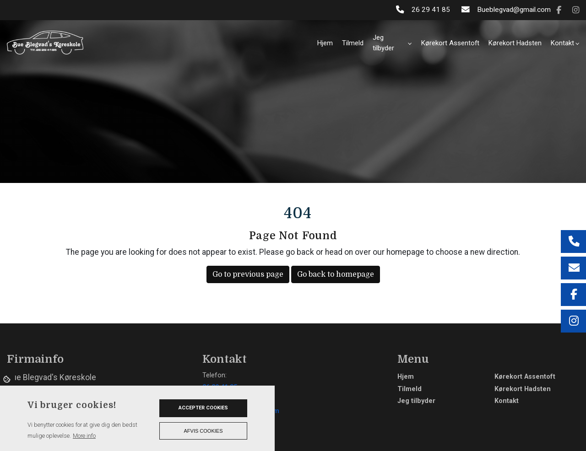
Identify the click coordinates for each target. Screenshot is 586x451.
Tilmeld (409, 389)
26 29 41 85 (431, 9)
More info (84, 435)
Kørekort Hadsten (522, 389)
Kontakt (506, 401)
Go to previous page (247, 274)
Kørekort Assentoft (524, 377)
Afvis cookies (203, 431)
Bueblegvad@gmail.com (514, 9)
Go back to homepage (335, 274)
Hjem (405, 377)
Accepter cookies (203, 408)
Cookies (7, 379)
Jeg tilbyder (416, 401)
